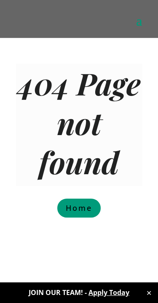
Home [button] (79, 208)
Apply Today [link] (108, 292)
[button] (139, 26)
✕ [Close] (149, 293)
